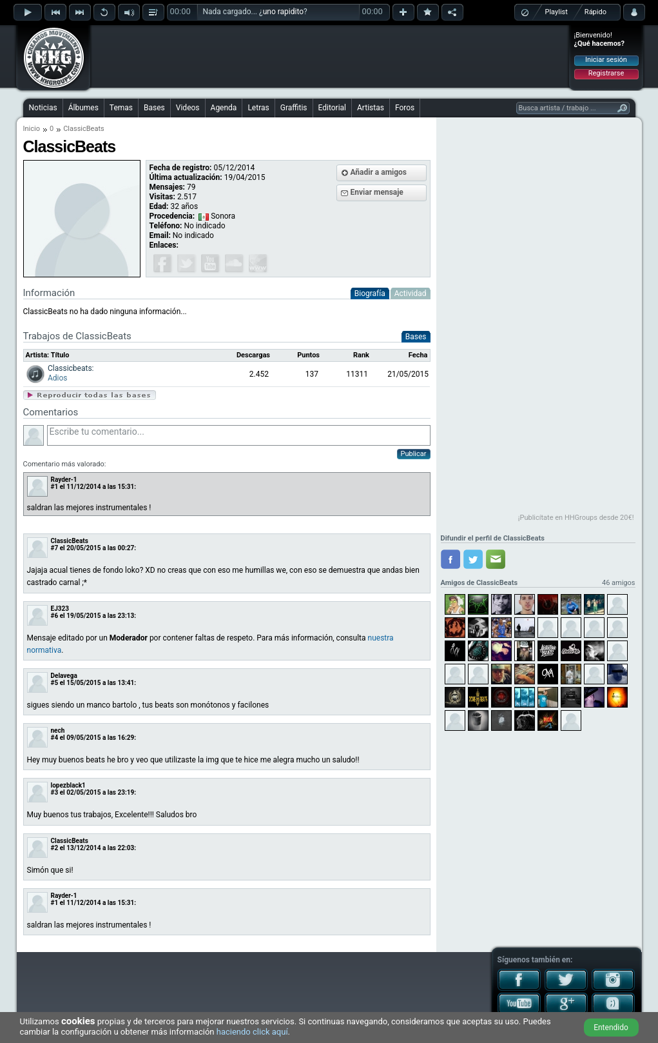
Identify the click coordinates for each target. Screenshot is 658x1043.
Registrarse (606, 73)
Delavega (64, 675)
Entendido (611, 1027)
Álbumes (83, 107)
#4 (55, 737)
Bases (154, 107)
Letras (258, 107)
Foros (404, 107)
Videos (188, 107)
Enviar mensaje (377, 192)
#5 (55, 682)
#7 (55, 547)
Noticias (43, 107)
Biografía (369, 293)
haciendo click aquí (252, 1032)
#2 (55, 847)
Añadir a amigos (379, 172)
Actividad (410, 293)
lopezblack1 (68, 785)
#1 (55, 486)
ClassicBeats (69, 540)
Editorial (332, 107)
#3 (55, 792)
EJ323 (60, 608)
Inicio (31, 128)
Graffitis (293, 107)
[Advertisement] (330, 56)
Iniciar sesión (606, 59)
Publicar (414, 454)
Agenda (224, 107)
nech (58, 730)
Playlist (556, 12)
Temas (121, 107)
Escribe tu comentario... (239, 435)
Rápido (595, 12)
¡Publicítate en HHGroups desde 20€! (576, 517)
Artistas (370, 107)
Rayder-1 (64, 479)
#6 (55, 615)
